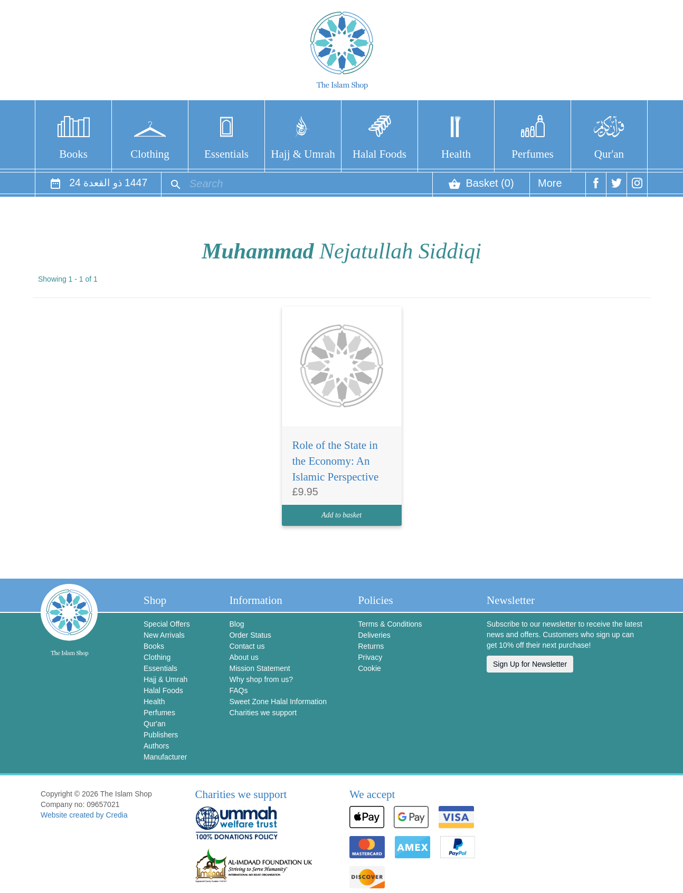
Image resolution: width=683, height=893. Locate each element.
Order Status (250, 635)
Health (456, 154)
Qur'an (609, 154)
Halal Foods (379, 154)
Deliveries (374, 635)
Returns (371, 646)
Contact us (246, 646)
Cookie (369, 668)
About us (243, 657)
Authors (156, 746)
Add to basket (341, 515)
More (550, 187)
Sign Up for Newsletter (530, 664)
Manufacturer (165, 757)
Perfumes (532, 154)
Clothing (149, 154)
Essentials (226, 154)
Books (73, 154)
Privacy (370, 657)
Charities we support (263, 712)
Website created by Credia (84, 815)
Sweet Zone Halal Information (277, 701)
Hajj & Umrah (303, 154)
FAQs (238, 690)
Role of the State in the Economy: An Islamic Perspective (335, 461)
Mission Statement (259, 668)
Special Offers (167, 624)
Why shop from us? (261, 679)
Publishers (161, 735)
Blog (236, 624)
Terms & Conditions (390, 624)
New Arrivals (164, 635)
